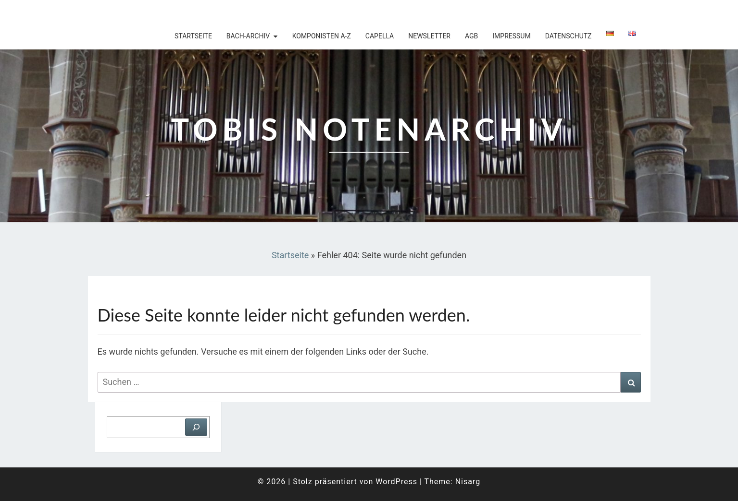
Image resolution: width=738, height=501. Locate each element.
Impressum (511, 36)
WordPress (396, 481)
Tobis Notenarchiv (150, 12)
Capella (379, 36)
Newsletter (429, 36)
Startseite (193, 36)
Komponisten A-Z (321, 36)
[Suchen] (196, 427)
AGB (471, 36)
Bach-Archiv (248, 36)
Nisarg (468, 481)
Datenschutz (568, 36)
